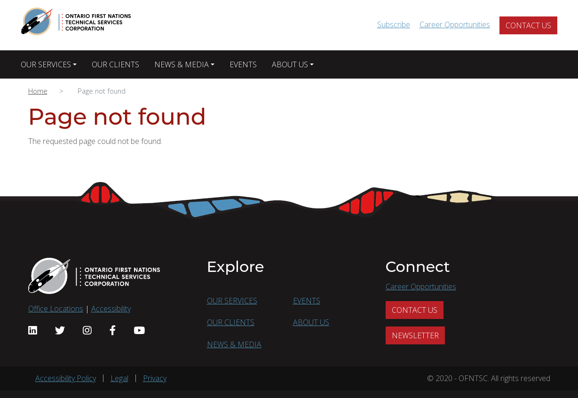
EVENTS (243, 64)
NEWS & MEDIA (181, 64)
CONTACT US (528, 25)
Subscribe (393, 24)
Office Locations (55, 308)
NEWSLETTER (415, 335)
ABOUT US (290, 64)
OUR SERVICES (46, 64)
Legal (119, 378)
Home (38, 91)
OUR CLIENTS (115, 64)
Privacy (154, 378)
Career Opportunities (455, 24)
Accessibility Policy (65, 378)
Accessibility (111, 308)
